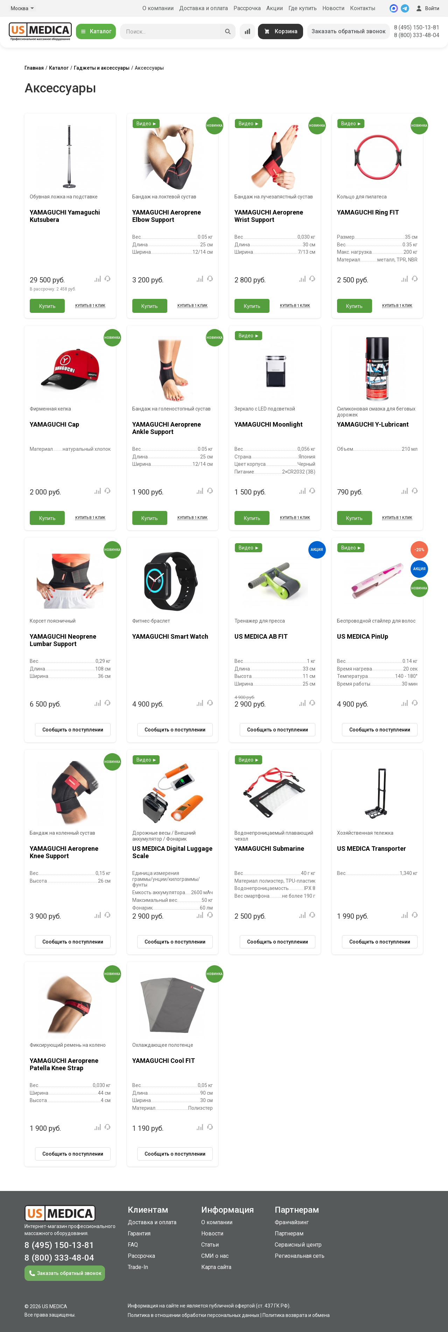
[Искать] (228, 31)
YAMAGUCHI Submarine (269, 848)
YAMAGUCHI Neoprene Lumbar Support (63, 640)
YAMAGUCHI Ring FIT (368, 212)
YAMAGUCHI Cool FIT (163, 1060)
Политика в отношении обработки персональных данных (193, 1315)
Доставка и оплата (203, 8)
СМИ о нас (215, 1256)
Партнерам (289, 1233)
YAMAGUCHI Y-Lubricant (373, 424)
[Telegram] (405, 8)
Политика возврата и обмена (296, 1315)
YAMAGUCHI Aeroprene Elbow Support (166, 216)
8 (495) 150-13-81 (416, 27)
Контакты (363, 8)
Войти (427, 8)
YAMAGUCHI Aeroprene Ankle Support (166, 428)
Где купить (302, 8)
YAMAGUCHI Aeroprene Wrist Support (268, 216)
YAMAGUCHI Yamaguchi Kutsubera (65, 216)
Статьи (210, 1244)
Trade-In (138, 1267)
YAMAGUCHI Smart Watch (170, 636)
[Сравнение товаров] (247, 31)
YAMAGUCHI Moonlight (268, 424)
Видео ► (146, 123)
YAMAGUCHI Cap (54, 424)
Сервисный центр (298, 1244)
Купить (47, 306)
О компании (158, 8)
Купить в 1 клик (90, 306)
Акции (274, 8)
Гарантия (139, 1233)
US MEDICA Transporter (371, 848)
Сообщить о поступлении (72, 729)
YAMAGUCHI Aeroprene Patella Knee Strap (64, 1064)
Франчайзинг (292, 1222)
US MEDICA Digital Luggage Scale (172, 852)
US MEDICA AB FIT (261, 636)
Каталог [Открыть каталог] (96, 31)
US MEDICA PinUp (362, 636)
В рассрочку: (53, 289)
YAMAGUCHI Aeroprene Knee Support (64, 852)
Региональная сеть (299, 1256)
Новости (333, 8)
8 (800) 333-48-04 (416, 35)
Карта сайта (216, 1267)
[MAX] (394, 8)
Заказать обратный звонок (349, 31)
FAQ (133, 1244)
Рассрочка (247, 8)
